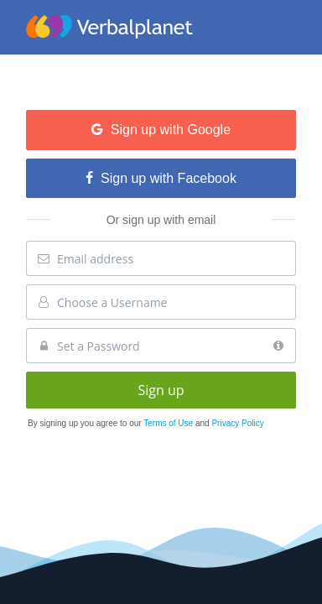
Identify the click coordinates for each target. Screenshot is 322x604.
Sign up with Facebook (161, 178)
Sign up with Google (161, 129)
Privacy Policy (237, 423)
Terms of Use (169, 423)
